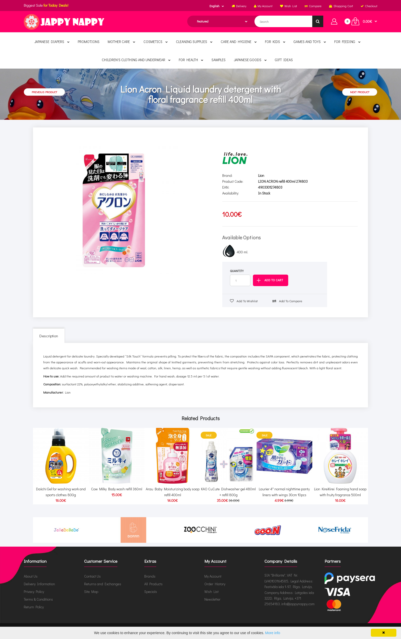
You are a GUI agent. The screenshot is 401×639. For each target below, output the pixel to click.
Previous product (44, 92)
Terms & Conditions (38, 599)
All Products (153, 583)
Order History (214, 583)
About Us (31, 576)
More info (272, 633)
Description (48, 335)
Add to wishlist (244, 301)
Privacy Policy (34, 591)
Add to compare (287, 301)
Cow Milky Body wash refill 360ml (116, 484)
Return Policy (34, 606)
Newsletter (212, 599)
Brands (149, 576)
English (214, 6)
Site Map (91, 591)
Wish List (211, 591)
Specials (150, 591)
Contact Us (92, 576)
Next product (359, 92)
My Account (212, 576)
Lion (261, 175)
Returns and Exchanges (102, 583)
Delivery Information (39, 583)
